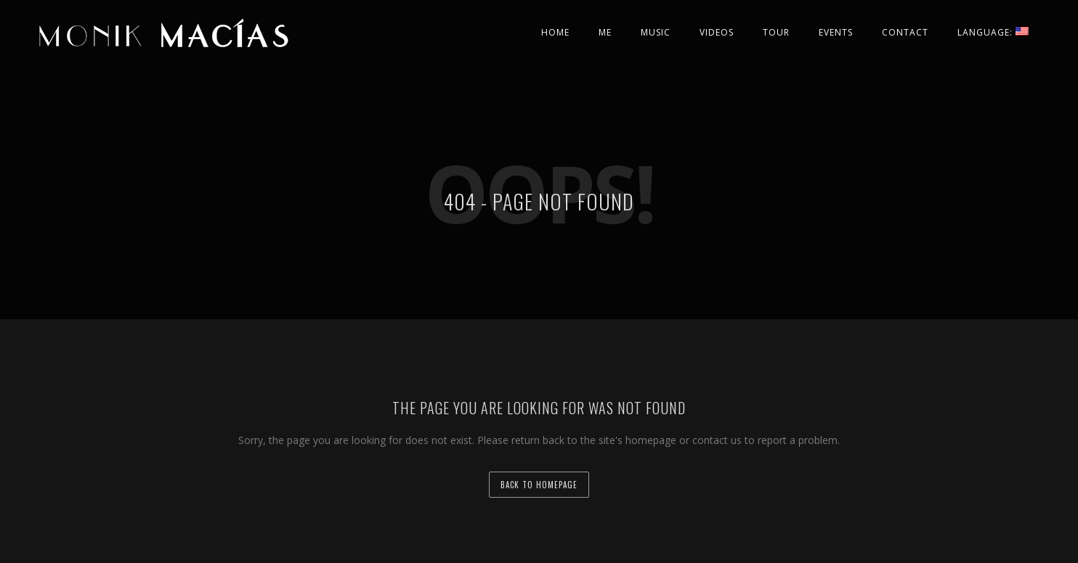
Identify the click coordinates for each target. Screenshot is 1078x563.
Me (605, 32)
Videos (717, 32)
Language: (993, 32)
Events (836, 32)
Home (555, 32)
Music (655, 32)
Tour (776, 32)
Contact (905, 32)
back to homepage (539, 484)
